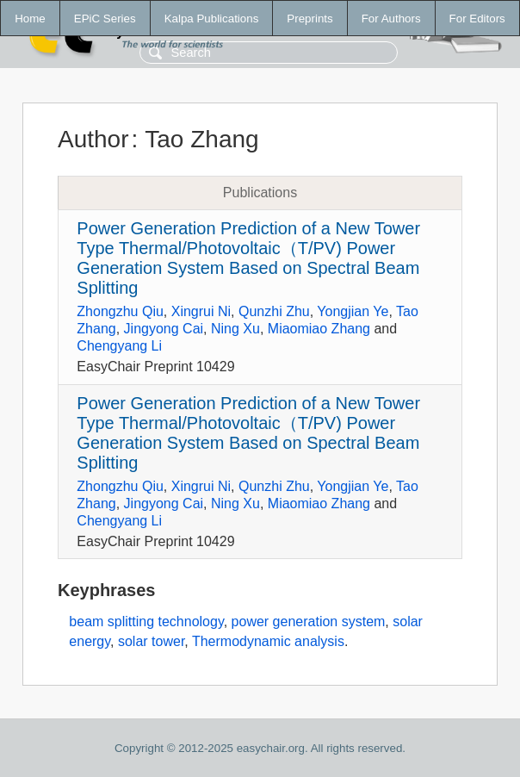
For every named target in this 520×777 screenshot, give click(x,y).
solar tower (151, 641)
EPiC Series (105, 18)
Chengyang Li (119, 346)
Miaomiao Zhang (319, 328)
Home (30, 18)
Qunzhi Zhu (274, 311)
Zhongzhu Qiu (120, 311)
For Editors (477, 18)
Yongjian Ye (352, 311)
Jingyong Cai (164, 328)
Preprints (309, 18)
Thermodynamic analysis (268, 641)
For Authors (391, 18)
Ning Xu (235, 328)
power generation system (309, 621)
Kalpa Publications (211, 18)
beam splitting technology (146, 621)
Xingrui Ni (201, 311)
